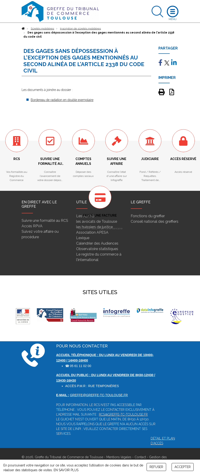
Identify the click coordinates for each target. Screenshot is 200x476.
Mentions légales (118, 457)
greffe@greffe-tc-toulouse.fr (99, 395)
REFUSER (156, 467)
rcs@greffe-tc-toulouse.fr (123, 414)
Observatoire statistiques (97, 249)
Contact (140, 457)
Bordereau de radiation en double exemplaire (62, 100)
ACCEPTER (183, 467)
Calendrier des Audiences (97, 243)
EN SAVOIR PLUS (66, 470)
